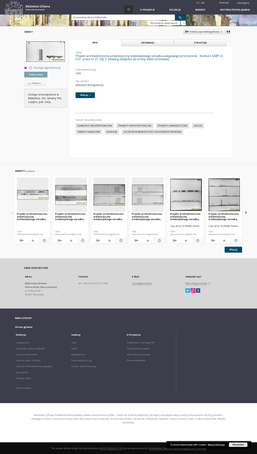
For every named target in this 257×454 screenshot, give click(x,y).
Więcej (233, 249)
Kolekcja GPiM (23, 378)
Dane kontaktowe (136, 360)
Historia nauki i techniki (28, 360)
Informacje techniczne (138, 354)
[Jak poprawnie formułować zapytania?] (183, 23)
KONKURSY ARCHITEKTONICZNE (94, 125)
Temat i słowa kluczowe (84, 366)
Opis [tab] (95, 42)
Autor (74, 348)
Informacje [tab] (147, 42)
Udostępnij (243, 2)
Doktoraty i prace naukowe (30, 348)
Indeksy (200, 9)
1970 (78, 73)
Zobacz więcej (23, 388)
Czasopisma (22, 342)
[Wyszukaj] (180, 17)
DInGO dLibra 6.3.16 (110, 448)
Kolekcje (175, 9)
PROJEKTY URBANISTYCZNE (172, 125)
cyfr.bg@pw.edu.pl (142, 283)
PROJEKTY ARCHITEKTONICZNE (134, 125)
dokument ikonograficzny (89, 85)
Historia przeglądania (235, 9)
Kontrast (224, 2)
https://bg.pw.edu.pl (196, 283)
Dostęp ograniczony (42, 68)
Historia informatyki (26, 354)
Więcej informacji (216, 445)
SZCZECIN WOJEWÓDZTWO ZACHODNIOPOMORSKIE (152, 131)
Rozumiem (238, 444)
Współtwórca (78, 354)
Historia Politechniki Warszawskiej (34, 366)
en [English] (203, 3)
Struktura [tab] (200, 42)
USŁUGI (198, 125)
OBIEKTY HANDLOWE (88, 131)
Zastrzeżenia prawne (138, 348)
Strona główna (24, 327)
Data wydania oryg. (81, 360)
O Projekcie (147, 9)
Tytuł (73, 342)
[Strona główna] (128, 9)
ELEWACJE (111, 131)
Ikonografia (22, 372)
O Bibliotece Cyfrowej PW (140, 342)
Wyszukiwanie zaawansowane (163, 23)
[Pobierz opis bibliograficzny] (21, 240)
